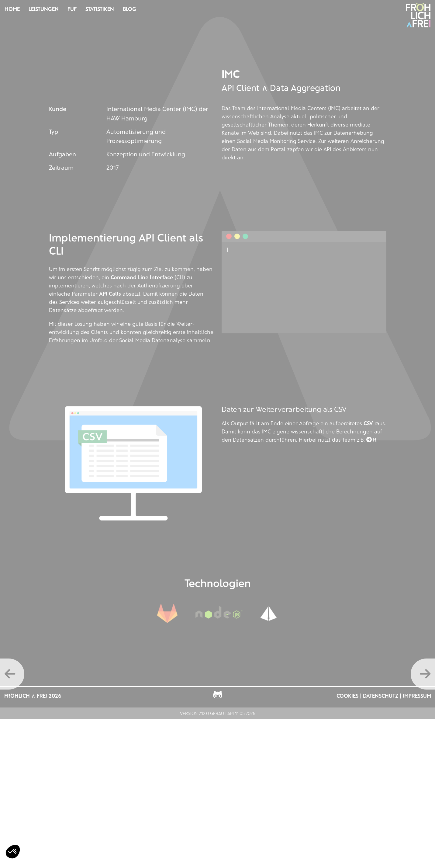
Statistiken (99, 8)
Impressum (417, 695)
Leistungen (44, 8)
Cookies (347, 695)
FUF (72, 8)
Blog (129, 8)
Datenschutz (380, 695)
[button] (12, 851)
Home (12, 8)
